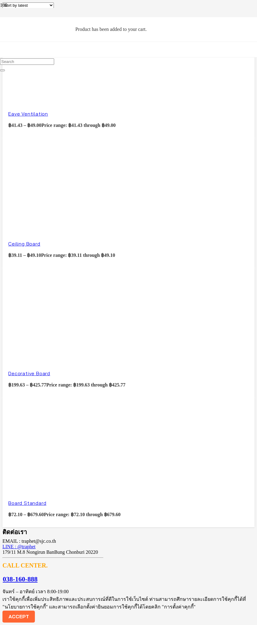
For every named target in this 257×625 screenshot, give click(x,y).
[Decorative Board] (48, 358)
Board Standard (27, 503)
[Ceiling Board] (48, 228)
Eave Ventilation (28, 114)
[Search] (27, 61)
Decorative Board (29, 373)
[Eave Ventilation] (48, 98)
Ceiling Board (24, 244)
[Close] (2, 70)
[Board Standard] (48, 487)
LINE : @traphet (18, 546)
